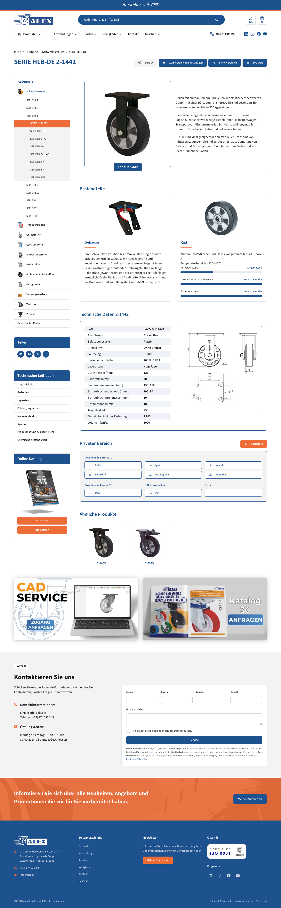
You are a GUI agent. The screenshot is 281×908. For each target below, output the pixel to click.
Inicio (17, 52)
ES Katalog (42, 521)
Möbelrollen (29, 265)
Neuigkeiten (110, 34)
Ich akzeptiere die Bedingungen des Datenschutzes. (162, 731)
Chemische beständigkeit (32, 440)
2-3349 (149, 563)
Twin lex (26, 304)
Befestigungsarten (28, 408)
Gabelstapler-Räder (28, 323)
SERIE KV (31, 200)
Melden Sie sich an (250, 799)
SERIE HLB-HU (38, 146)
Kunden (88, 34)
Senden (194, 740)
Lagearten (23, 400)
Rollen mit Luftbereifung (36, 275)
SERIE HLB (32, 116)
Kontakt (133, 34)
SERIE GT (31, 208)
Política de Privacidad (137, 759)
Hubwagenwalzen (32, 295)
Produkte (27, 34)
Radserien (23, 392)
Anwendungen (63, 34)
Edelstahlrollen (30, 245)
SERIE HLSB (32, 193)
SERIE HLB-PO (38, 139)
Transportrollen (31, 225)
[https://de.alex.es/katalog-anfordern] (205, 609)
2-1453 (101, 563)
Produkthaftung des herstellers (35, 432)
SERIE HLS (32, 185)
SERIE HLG (32, 108)
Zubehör (26, 314)
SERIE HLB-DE (78, 52)
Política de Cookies (243, 901)
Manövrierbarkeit (27, 416)
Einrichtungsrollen (32, 255)
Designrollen (29, 285)
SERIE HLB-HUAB (39, 154)
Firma (164, 692)
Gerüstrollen (29, 235)
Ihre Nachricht (134, 710)
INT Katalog (42, 530)
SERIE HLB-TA (37, 177)
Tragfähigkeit (25, 385)
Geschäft (151, 34)
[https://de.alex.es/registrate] (76, 609)
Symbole (22, 424)
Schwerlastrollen (53, 52)
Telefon (200, 692)
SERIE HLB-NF (38, 162)
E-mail (234, 692)
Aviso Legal (261, 901)
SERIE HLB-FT (38, 170)
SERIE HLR (32, 100)
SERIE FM (31, 216)
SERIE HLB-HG (38, 131)
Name (129, 692)
